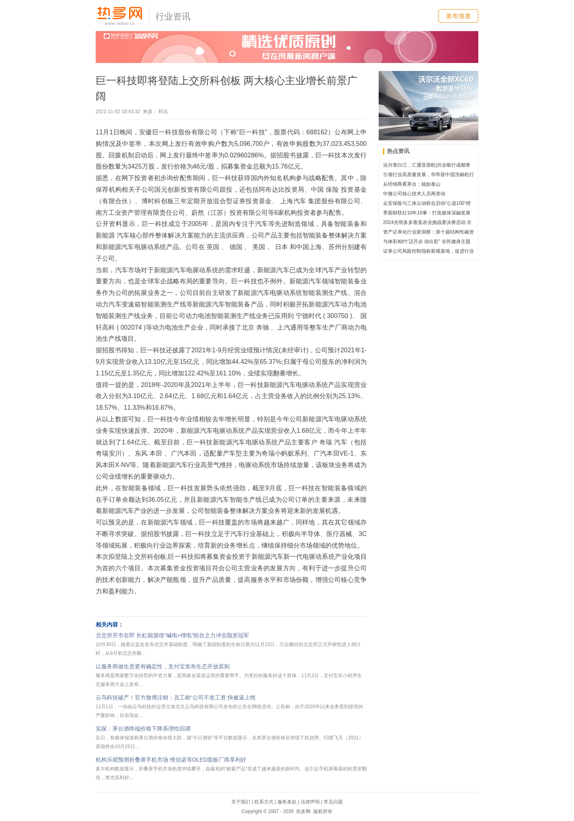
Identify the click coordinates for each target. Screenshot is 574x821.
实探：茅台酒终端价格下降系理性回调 (143, 728)
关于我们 (240, 802)
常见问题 (333, 802)
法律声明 (310, 802)
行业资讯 (173, 17)
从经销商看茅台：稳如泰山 (411, 184)
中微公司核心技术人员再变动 (414, 193)
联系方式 (263, 802)
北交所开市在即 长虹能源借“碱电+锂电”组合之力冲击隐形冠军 (172, 635)
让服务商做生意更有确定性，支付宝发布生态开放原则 (163, 666)
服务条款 (287, 802)
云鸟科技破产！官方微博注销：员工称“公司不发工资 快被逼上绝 (176, 697)
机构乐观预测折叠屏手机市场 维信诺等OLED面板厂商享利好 (171, 759)
